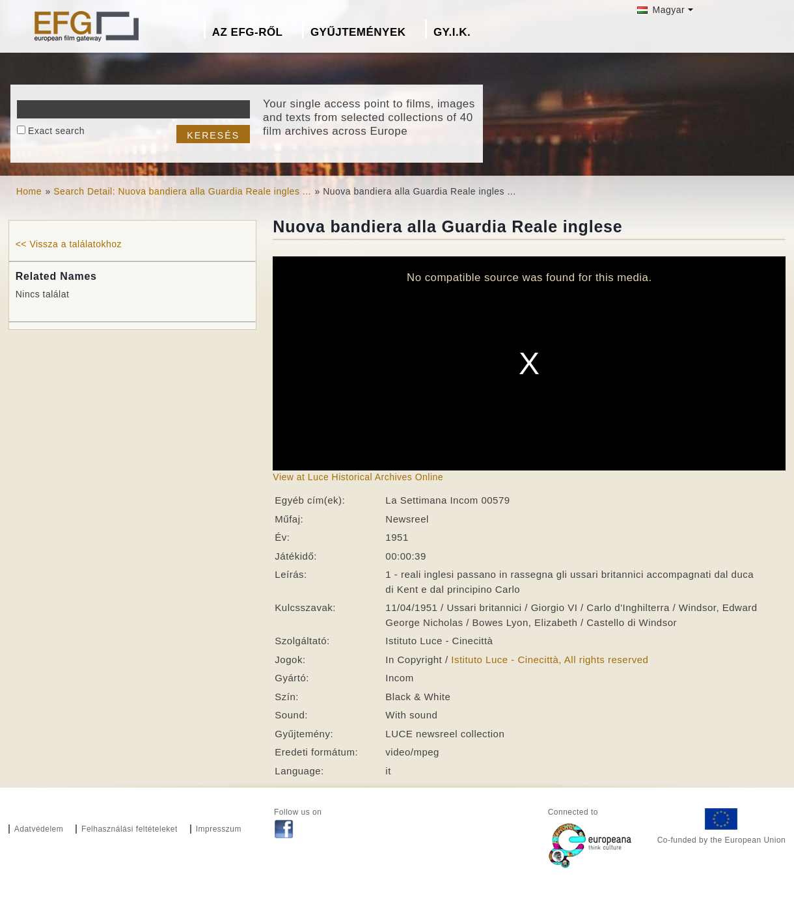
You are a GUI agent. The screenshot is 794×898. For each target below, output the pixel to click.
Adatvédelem (39, 829)
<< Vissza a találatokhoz (69, 244)
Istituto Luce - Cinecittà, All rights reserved (549, 659)
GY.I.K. (452, 32)
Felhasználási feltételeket (129, 829)
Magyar (661, 10)
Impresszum (218, 829)
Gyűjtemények (358, 32)
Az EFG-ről (247, 32)
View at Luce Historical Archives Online (358, 477)
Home (29, 191)
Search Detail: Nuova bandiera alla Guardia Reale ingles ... (182, 191)
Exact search (56, 131)
